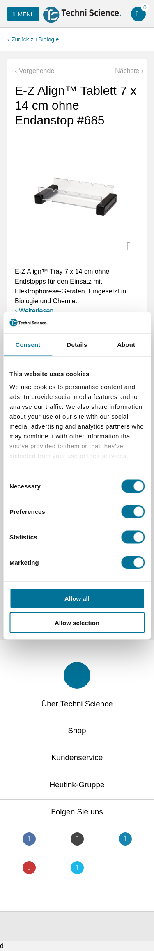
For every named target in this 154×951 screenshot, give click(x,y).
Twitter (77, 867)
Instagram (77, 839)
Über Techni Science (77, 703)
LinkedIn (125, 839)
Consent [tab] (27, 344)
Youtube (29, 867)
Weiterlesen (36, 310)
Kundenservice (77, 757)
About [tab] (126, 344)
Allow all (77, 598)
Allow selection (77, 622)
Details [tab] (77, 344)
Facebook (29, 839)
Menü (22, 14)
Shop (77, 730)
